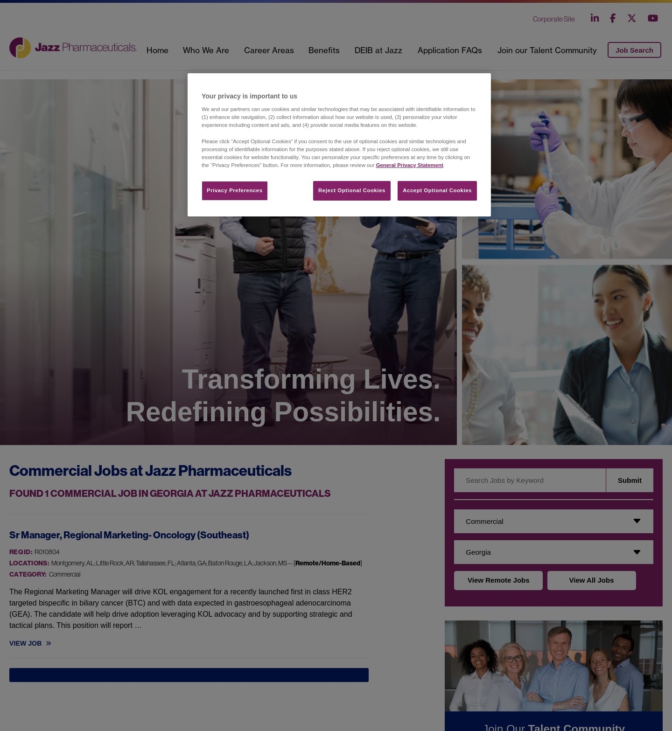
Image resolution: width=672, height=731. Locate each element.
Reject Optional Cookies (351, 190)
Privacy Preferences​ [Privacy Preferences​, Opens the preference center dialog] (235, 190)
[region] (339, 144)
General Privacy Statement (409, 165)
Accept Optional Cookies (437, 190)
